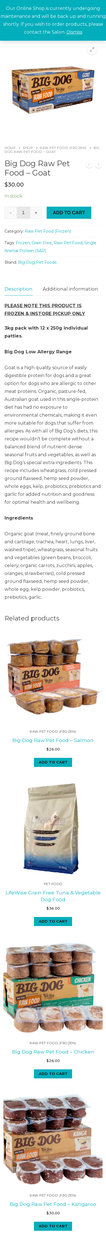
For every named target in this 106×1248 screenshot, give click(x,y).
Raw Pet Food (68, 242)
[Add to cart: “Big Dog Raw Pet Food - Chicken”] (53, 1036)
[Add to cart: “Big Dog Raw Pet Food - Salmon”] (53, 751)
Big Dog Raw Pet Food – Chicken (53, 1015)
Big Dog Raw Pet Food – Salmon (53, 729)
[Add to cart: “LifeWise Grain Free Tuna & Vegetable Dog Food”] (53, 898)
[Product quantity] (23, 213)
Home (10, 148)
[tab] (19, 289)
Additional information (70, 289)
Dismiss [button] (74, 32)
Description (19, 289)
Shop (28, 148)
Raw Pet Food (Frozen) (63, 148)
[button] (92, 49)
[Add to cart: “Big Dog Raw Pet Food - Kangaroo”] (53, 1175)
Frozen (23, 242)
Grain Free (42, 242)
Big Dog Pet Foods (37, 262)
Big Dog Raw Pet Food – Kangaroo (53, 1153)
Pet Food (53, 862)
